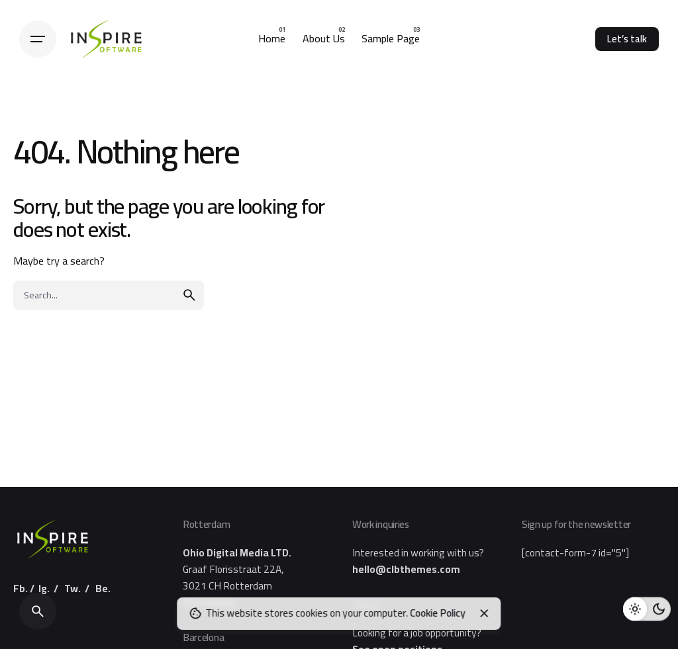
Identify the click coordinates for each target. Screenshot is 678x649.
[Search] (37, 611)
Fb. (20, 588)
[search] (189, 295)
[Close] (484, 613)
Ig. (44, 588)
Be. (103, 588)
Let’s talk (627, 39)
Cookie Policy (437, 613)
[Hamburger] (37, 39)
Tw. (72, 588)
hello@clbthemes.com (406, 569)
